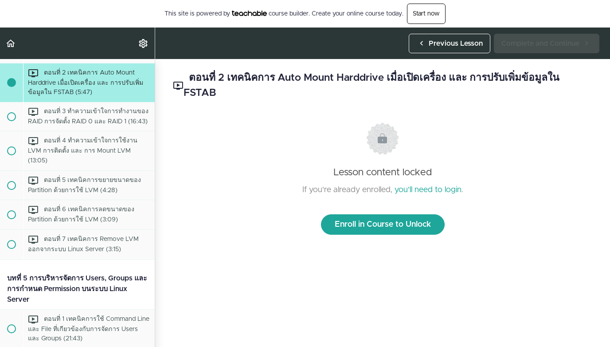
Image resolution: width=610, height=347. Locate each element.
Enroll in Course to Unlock (383, 225)
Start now (426, 14)
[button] (11, 43)
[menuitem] (144, 43)
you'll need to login (428, 190)
